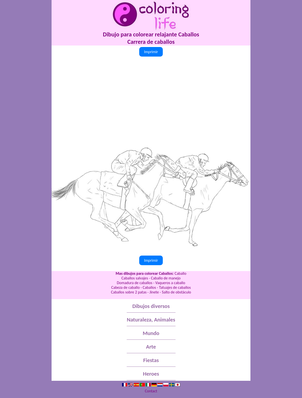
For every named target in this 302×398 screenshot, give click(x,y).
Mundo (151, 333)
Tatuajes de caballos (175, 287)
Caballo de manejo (166, 278)
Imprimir (151, 51)
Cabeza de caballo (125, 287)
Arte (151, 346)
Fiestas (151, 360)
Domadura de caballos (134, 282)
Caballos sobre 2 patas (129, 292)
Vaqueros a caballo (170, 282)
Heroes (151, 373)
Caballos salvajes (134, 278)
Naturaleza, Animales (151, 319)
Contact (151, 391)
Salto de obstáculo (176, 292)
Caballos (149, 287)
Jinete (154, 292)
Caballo (180, 273)
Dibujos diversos (151, 306)
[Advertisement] (151, 94)
